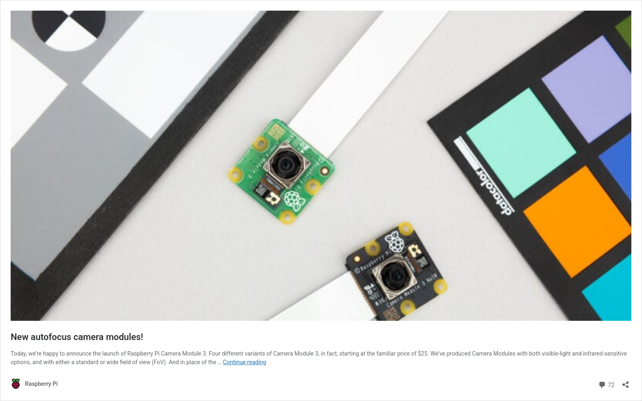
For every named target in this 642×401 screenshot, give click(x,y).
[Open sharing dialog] (625, 382)
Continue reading (244, 362)
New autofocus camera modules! (77, 337)
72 (606, 384)
